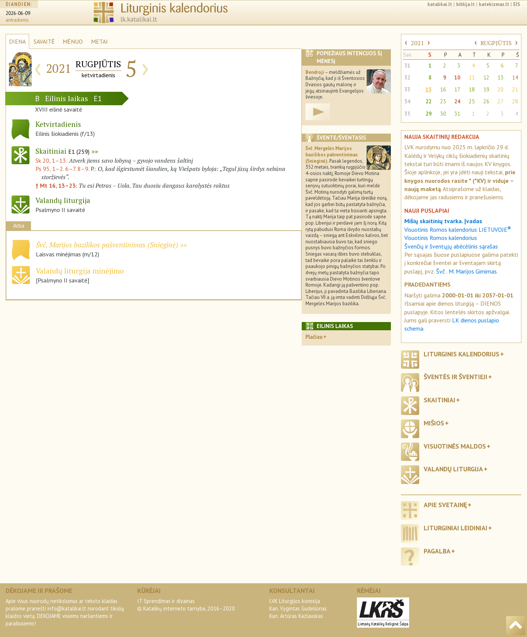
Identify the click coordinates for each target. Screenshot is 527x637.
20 (501, 89)
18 (472, 89)
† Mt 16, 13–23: (57, 185)
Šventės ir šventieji (455, 376)
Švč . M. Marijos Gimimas (466, 271)
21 (515, 89)
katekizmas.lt (494, 4)
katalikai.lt (439, 4)
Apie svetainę (445, 504)
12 (486, 77)
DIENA (17, 41)
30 (443, 113)
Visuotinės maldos (455, 446)
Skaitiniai (62, 151)
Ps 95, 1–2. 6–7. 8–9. (62, 168)
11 (472, 77)
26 (486, 101)
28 (515, 101)
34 (407, 101)
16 (443, 89)
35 (407, 113)
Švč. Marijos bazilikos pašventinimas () (107, 244)
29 (429, 113)
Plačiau (314, 336)
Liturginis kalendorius (461, 354)
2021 (417, 43)
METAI (99, 41)
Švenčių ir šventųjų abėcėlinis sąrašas (451, 246)
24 (457, 101)
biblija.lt (465, 4)
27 (501, 101)
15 (429, 89)
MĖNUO (73, 41)
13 (501, 77)
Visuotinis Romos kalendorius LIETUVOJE (457, 229)
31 (407, 65)
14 (515, 77)
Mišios (434, 423)
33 (407, 89)
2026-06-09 (18, 13)
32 (407, 77)
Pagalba (437, 551)
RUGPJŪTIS (496, 43)
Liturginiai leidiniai (455, 528)
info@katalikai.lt (66, 608)
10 (457, 77)
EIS (516, 4)
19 (486, 89)
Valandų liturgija (453, 469)
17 (457, 89)
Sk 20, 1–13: (52, 160)
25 (472, 101)
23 (443, 101)
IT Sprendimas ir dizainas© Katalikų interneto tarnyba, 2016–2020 (186, 604)
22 (429, 101)
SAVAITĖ (44, 41)
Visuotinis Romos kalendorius (440, 237)
